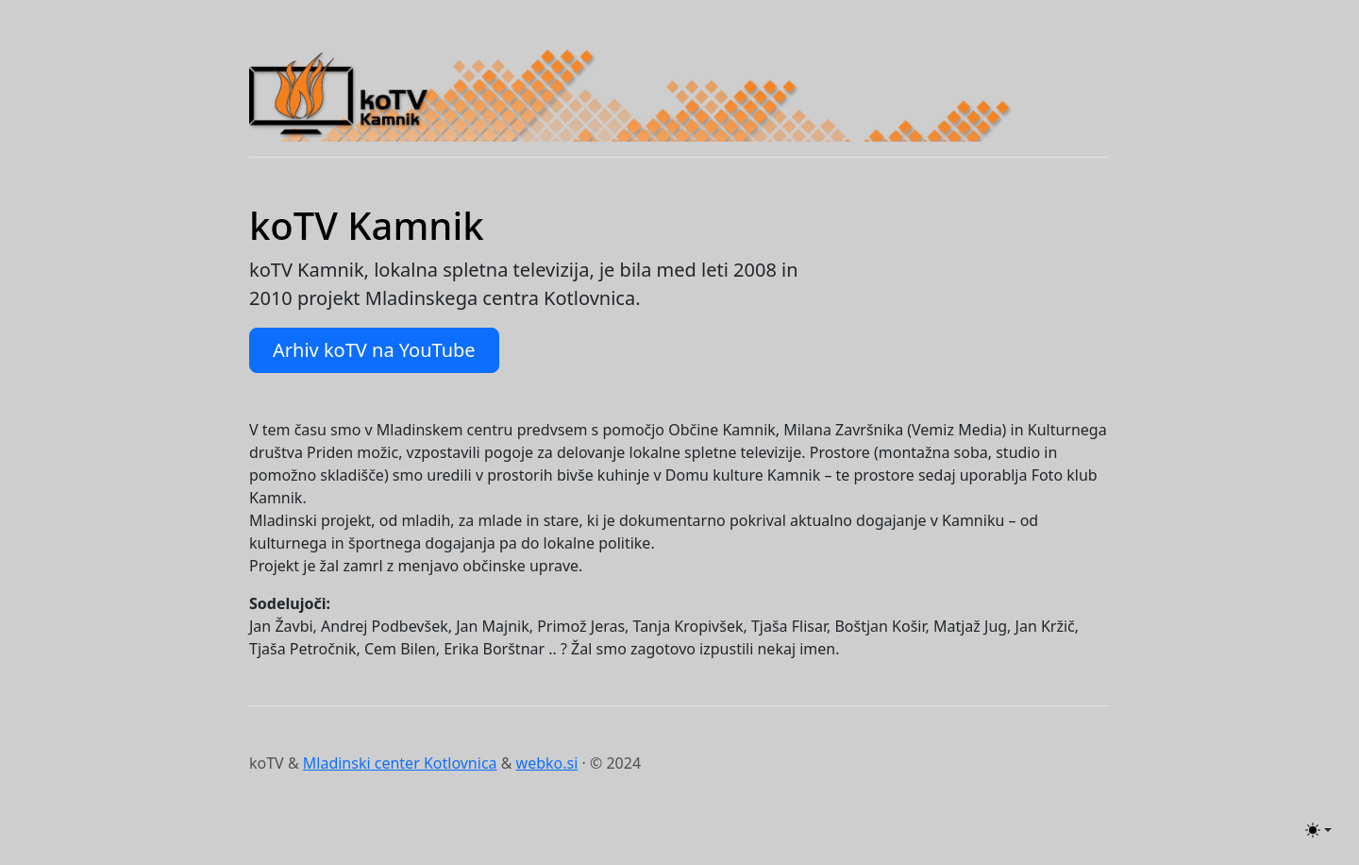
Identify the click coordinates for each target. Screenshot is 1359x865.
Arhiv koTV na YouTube (374, 350)
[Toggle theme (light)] (1318, 830)
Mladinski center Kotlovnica (400, 763)
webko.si (547, 763)
